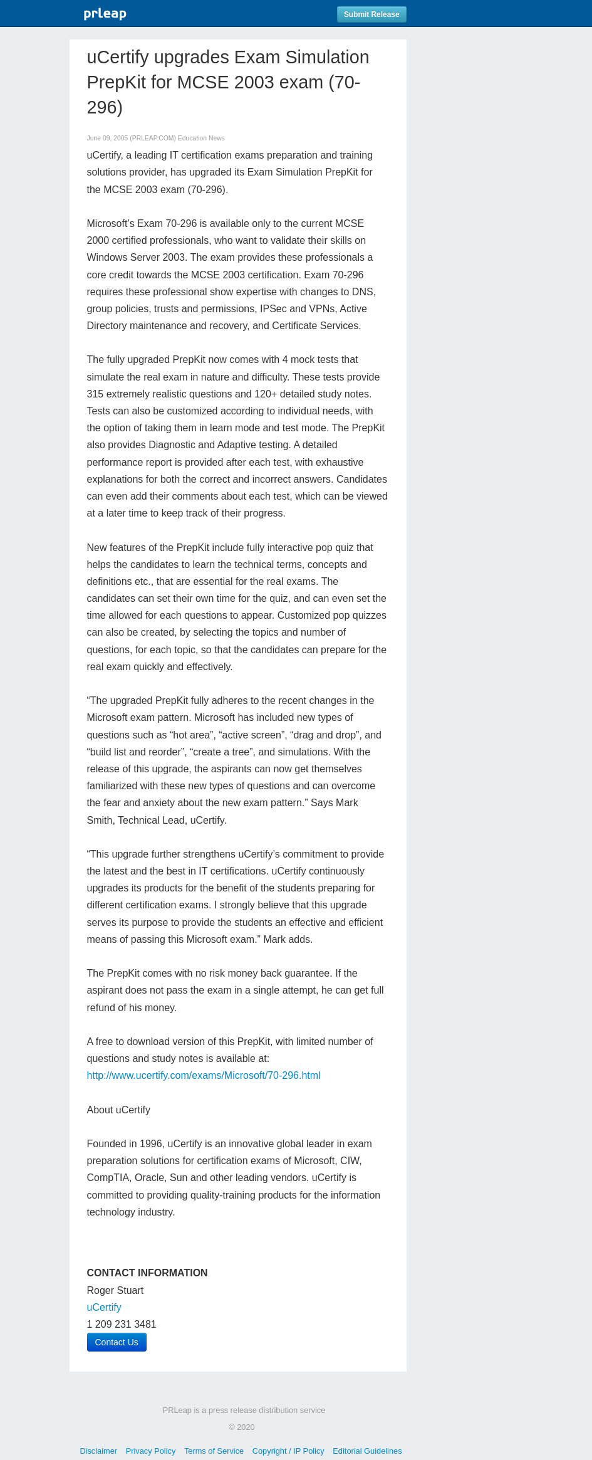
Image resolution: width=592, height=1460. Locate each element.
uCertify (104, 1307)
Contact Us (116, 1342)
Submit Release (372, 14)
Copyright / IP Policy (288, 1451)
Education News (201, 138)
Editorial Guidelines (367, 1451)
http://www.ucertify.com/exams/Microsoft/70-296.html (204, 1075)
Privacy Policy (151, 1451)
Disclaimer (98, 1451)
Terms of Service (214, 1451)
